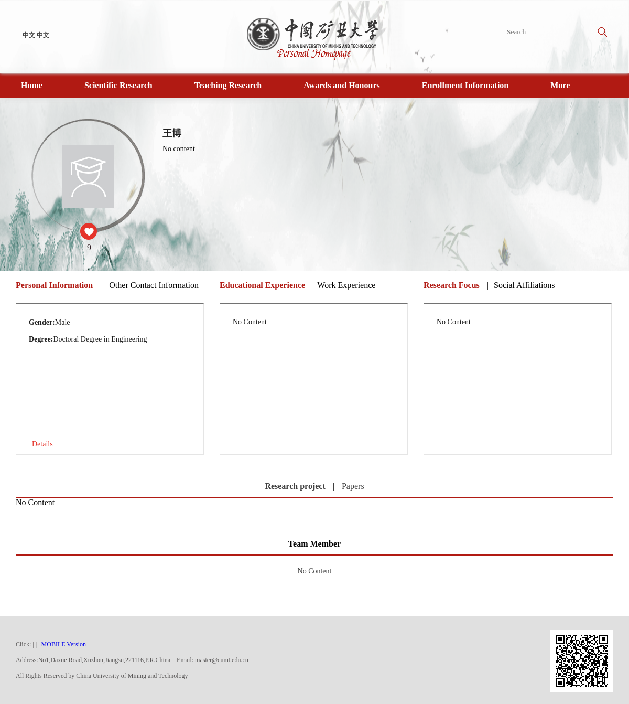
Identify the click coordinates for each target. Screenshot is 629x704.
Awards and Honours (341, 85)
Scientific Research (118, 85)
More (560, 85)
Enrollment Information (465, 85)
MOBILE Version (63, 644)
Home (31, 85)
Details (42, 444)
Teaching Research (228, 85)
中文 (29, 35)
